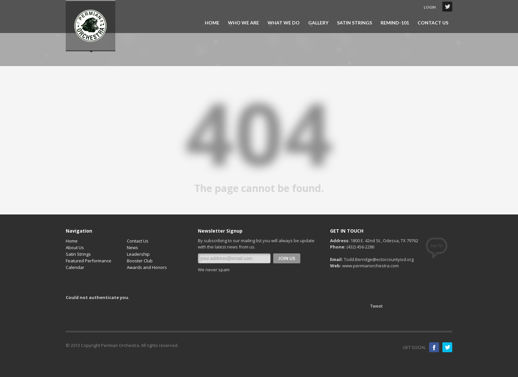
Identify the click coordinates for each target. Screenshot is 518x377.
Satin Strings (78, 254)
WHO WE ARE (241, 22)
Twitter (447, 7)
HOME (212, 22)
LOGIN (430, 7)
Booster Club (140, 261)
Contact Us (137, 241)
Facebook (434, 347)
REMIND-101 (395, 22)
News (132, 247)
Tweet (376, 306)
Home (72, 241)
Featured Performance (88, 261)
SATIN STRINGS (354, 22)
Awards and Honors (147, 267)
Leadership (138, 254)
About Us (75, 247)
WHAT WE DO (282, 22)
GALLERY (316, 22)
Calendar (75, 267)
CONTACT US (433, 22)
